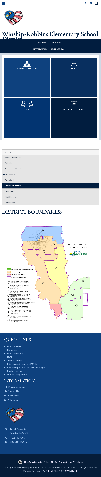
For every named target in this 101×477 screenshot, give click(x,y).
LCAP (10, 356)
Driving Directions (14, 387)
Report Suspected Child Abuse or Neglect (26, 367)
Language (57, 42)
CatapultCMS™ (52, 471)
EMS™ (65, 471)
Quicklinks (42, 42)
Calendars (9, 163)
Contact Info (10, 202)
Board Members (15, 353)
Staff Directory (40, 49)
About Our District (13, 157)
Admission (11, 400)
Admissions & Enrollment (15, 169)
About (8, 152)
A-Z (76, 462)
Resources (12, 349)
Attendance (10, 174)
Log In (75, 471)
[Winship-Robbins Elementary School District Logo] (50, 24)
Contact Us (11, 391)
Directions (9, 191)
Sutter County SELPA (17, 374)
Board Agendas (57, 49)
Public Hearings (14, 370)
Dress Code (9, 180)
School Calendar (14, 360)
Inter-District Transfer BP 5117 (22, 363)
